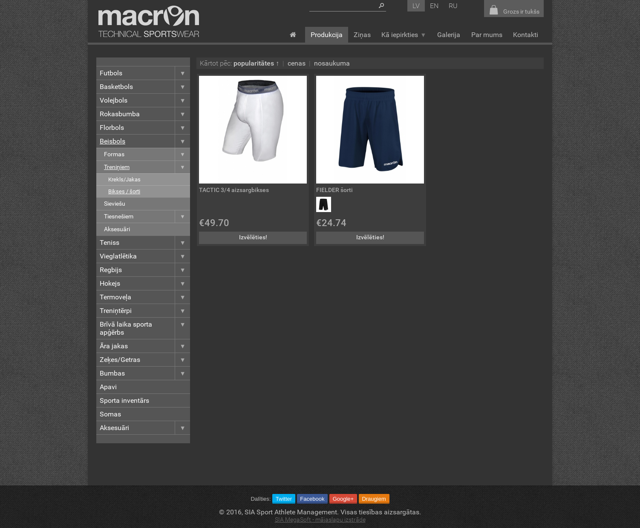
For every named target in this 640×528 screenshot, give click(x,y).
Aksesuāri (117, 229)
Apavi (108, 387)
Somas (110, 414)
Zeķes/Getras (145, 359)
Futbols (145, 73)
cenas (297, 63)
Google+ (343, 499)
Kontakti (525, 35)
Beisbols (145, 141)
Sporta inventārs (124, 400)
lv (416, 6)
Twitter (284, 499)
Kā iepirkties (403, 35)
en (434, 6)
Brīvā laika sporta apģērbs (145, 328)
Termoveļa (145, 297)
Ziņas (362, 35)
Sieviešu (114, 203)
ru (453, 6)
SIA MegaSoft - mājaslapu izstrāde (320, 519)
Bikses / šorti (124, 191)
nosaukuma (332, 63)
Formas (147, 154)
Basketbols (145, 86)
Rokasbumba (145, 114)
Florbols (145, 127)
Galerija (448, 35)
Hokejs (145, 283)
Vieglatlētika (145, 256)
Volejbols (145, 100)
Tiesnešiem (147, 216)
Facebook (312, 499)
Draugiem (374, 499)
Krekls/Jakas (124, 179)
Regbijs (145, 269)
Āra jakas (145, 346)
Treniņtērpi (145, 310)
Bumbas (145, 373)
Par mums (486, 35)
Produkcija (327, 35)
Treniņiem (147, 167)
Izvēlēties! (253, 237)
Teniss (145, 242)
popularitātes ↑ (256, 63)
